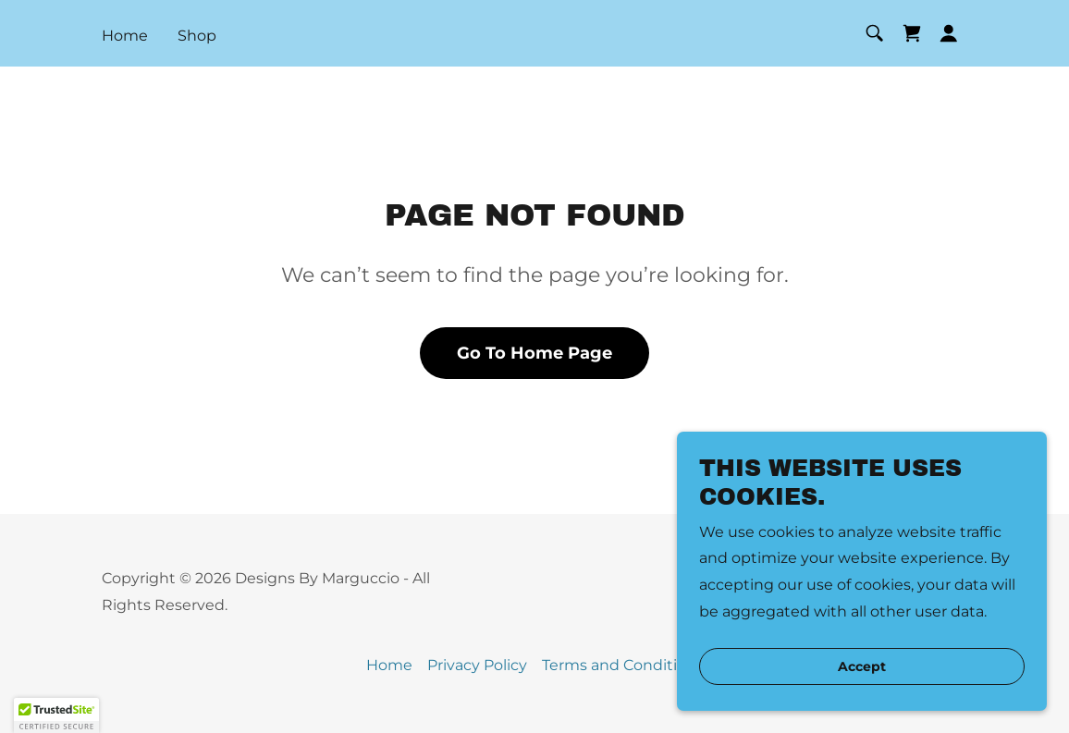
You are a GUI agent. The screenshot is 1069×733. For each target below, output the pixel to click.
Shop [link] (197, 35)
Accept (862, 666)
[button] (948, 33)
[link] (911, 33)
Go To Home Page (534, 353)
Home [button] (389, 665)
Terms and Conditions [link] (623, 665)
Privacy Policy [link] (477, 665)
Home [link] (125, 35)
